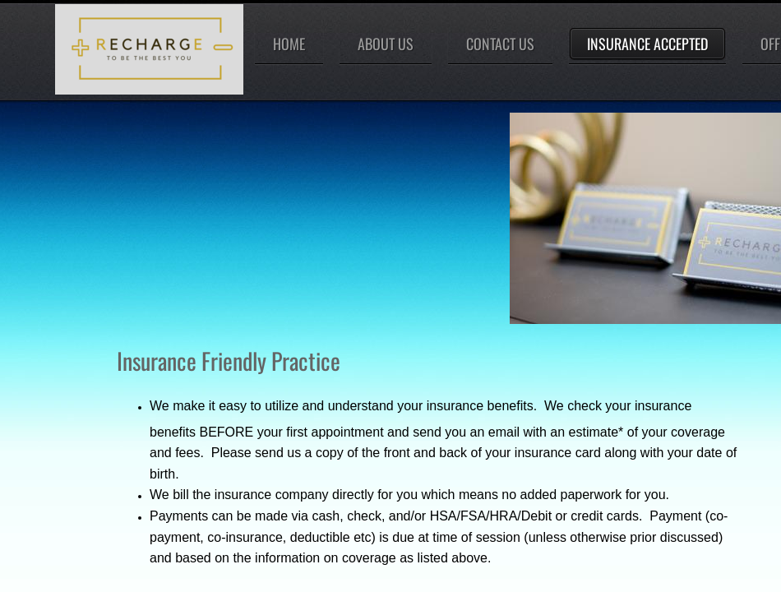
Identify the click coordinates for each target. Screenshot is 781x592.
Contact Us (500, 43)
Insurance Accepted (647, 43)
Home (289, 43)
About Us (386, 43)
